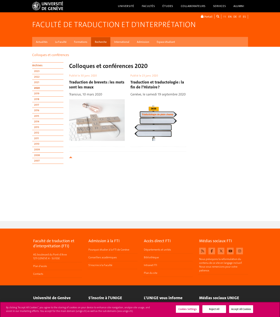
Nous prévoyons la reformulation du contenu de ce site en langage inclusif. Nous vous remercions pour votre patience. (220, 264)
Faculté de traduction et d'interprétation (114, 24)
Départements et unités (157, 249)
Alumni (238, 6)
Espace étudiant (166, 42)
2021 (36, 82)
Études (167, 6)
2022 (37, 76)
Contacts (38, 274)
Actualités (42, 42)
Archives (37, 65)
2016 (36, 110)
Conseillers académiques (102, 257)
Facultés (148, 6)
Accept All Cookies (241, 310)
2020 (37, 88)
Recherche (101, 42)
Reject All (214, 310)
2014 (36, 121)
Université (126, 6)
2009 (37, 149)
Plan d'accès (40, 266)
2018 (36, 99)
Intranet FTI (150, 265)
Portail (206, 17)
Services (219, 6)
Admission (143, 42)
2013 (36, 127)
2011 (36, 138)
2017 (36, 104)
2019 (36, 93)
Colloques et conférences (50, 55)
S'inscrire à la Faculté (100, 265)
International (121, 42)
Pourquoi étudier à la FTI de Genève (108, 249)
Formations (80, 42)
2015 (36, 116)
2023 (36, 71)
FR (224, 17)
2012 (36, 132)
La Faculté (60, 42)
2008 (37, 155)
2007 (37, 160)
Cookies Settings (187, 310)
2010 (36, 143)
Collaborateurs (193, 6)
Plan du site (150, 273)
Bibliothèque (151, 257)
